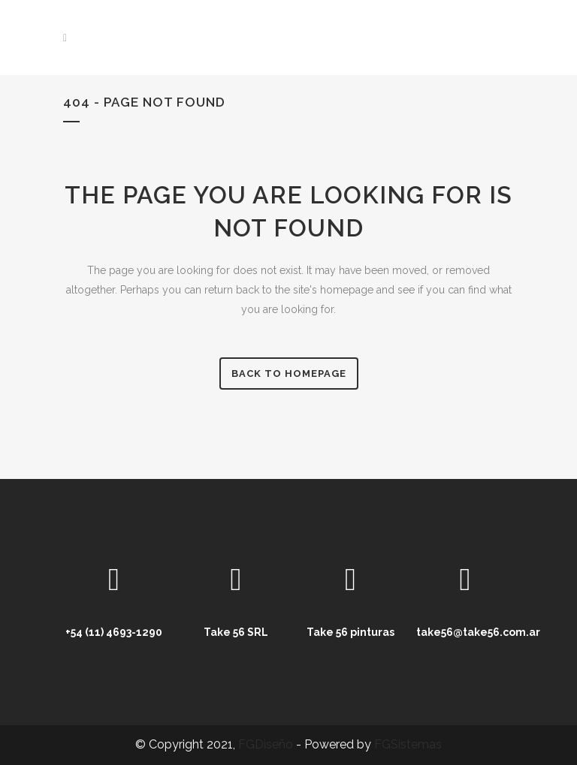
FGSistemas (408, 744)
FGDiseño (265, 744)
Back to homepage (288, 373)
